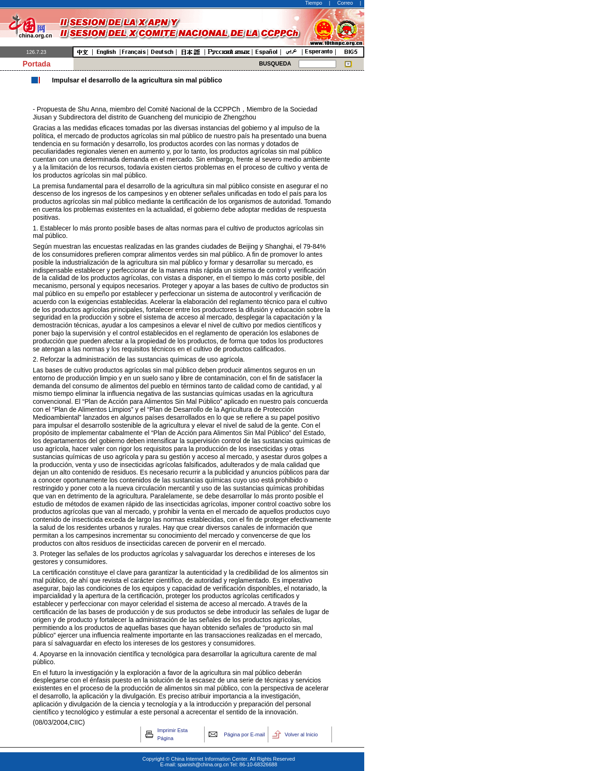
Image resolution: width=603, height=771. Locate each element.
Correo (345, 3)
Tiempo (313, 3)
